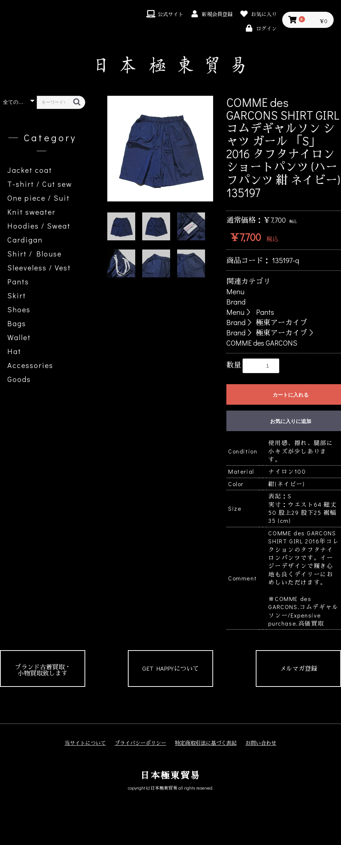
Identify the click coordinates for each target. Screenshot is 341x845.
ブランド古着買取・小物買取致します (43, 670)
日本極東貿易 (170, 775)
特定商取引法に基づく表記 (206, 742)
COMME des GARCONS (261, 342)
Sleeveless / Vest (39, 267)
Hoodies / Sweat (39, 225)
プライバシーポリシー (140, 742)
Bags (16, 323)
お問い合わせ (260, 742)
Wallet (19, 337)
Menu (235, 291)
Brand (235, 301)
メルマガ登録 (298, 668)
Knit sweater (31, 211)
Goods (19, 379)
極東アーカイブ (281, 322)
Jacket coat (29, 170)
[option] (160, 148)
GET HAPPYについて (170, 668)
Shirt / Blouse (34, 253)
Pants (18, 281)
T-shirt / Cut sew (39, 184)
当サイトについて (85, 742)
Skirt (16, 295)
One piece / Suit (38, 198)
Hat (14, 351)
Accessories (30, 365)
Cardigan (25, 239)
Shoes (18, 309)
